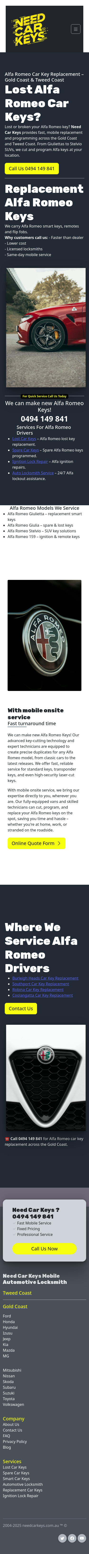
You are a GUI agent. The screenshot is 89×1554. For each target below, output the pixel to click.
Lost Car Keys (24, 438)
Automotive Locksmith (23, 1484)
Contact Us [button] (21, 1008)
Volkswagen (13, 1404)
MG (6, 1356)
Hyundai (10, 1327)
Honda (9, 1321)
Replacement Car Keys (22, 1490)
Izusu (7, 1333)
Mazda (9, 1350)
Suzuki (8, 1393)
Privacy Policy (15, 1441)
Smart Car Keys (16, 1478)
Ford (7, 1316)
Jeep (6, 1338)
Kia (5, 1344)
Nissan (9, 1376)
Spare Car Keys (25, 450)
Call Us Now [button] (44, 1248)
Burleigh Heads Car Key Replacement (45, 978)
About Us (11, 1424)
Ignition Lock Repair (30, 461)
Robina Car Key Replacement (38, 989)
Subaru (9, 1387)
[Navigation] (75, 29)
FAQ (6, 1435)
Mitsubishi (12, 1370)
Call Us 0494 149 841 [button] (32, 168)
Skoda (8, 1381)
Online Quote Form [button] (36, 843)
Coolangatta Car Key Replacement (42, 995)
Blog (7, 1447)
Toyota (9, 1398)
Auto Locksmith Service (33, 473)
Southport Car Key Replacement (40, 983)
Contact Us (12, 1430)
